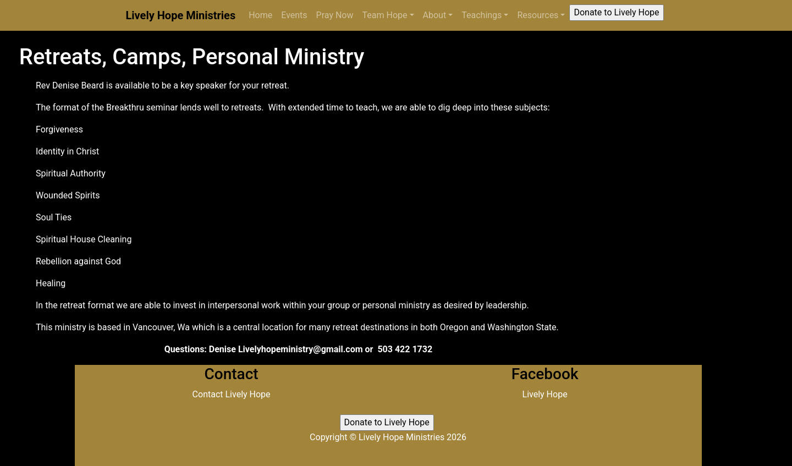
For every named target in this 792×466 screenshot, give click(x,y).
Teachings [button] (481, 15)
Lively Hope (545, 394)
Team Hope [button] (385, 15)
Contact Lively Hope (232, 394)
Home (263, 14)
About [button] (435, 15)
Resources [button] (537, 15)
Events (294, 15)
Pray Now (335, 15)
